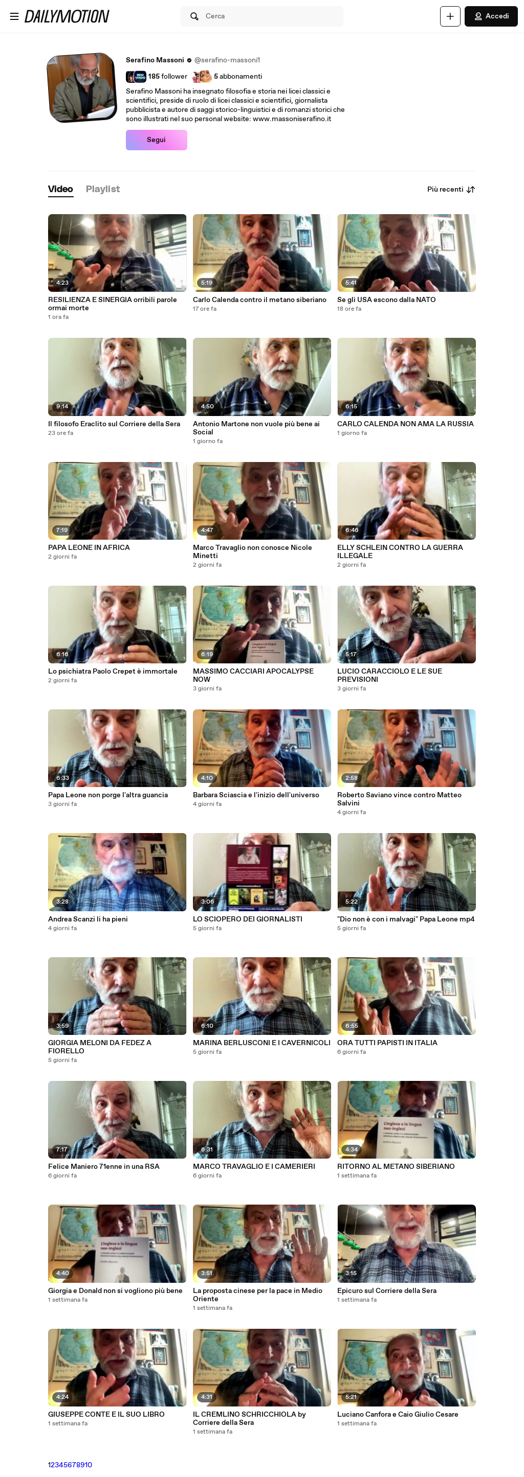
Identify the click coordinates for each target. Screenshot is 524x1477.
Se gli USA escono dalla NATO (386, 300)
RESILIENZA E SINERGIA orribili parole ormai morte (112, 304)
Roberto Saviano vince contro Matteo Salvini (399, 799)
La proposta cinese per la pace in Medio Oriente (257, 1295)
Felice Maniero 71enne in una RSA (104, 1167)
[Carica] (450, 16)
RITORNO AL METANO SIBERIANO (396, 1167)
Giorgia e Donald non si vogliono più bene (115, 1291)
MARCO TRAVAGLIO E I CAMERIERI (254, 1167)
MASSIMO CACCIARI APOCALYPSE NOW (253, 675)
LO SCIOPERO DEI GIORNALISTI (247, 919)
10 (88, 1465)
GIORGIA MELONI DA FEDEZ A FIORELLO (99, 1047)
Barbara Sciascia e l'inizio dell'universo (256, 795)
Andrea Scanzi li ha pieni (88, 919)
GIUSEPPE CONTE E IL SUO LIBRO (106, 1415)
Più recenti (451, 189)
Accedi (491, 16)
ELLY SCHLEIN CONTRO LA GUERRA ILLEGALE (400, 552)
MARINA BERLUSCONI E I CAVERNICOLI (262, 1043)
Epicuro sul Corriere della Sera (386, 1291)
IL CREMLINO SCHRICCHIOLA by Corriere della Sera (249, 1419)
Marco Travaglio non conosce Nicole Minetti (252, 552)
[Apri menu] (14, 16)
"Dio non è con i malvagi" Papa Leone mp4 (406, 919)
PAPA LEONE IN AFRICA (89, 548)
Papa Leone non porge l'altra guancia (108, 795)
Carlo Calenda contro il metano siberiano (259, 300)
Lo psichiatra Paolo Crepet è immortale (113, 671)
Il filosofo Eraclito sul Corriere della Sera (114, 424)
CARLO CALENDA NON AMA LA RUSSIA (405, 424)
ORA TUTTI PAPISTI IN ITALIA (387, 1043)
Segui (156, 140)
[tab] (61, 189)
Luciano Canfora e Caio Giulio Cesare (397, 1415)
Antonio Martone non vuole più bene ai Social (256, 428)
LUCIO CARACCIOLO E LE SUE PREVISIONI (389, 675)
